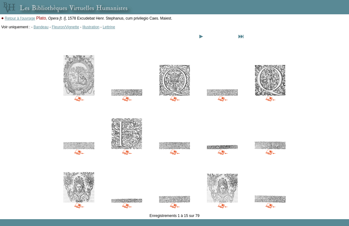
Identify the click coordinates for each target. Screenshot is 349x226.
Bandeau (41, 27)
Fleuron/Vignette (65, 27)
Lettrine (109, 27)
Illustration (90, 27)
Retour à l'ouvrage (20, 18)
